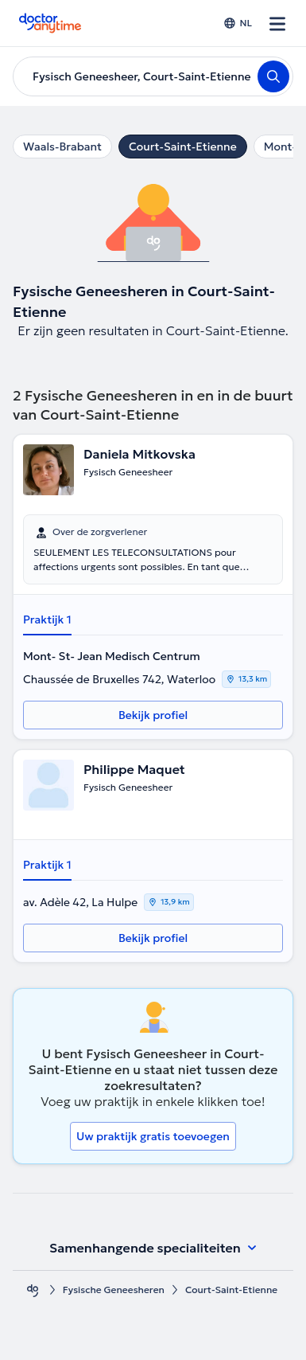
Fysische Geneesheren (114, 1290)
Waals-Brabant (62, 146)
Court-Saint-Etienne (183, 146)
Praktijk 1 (47, 619)
